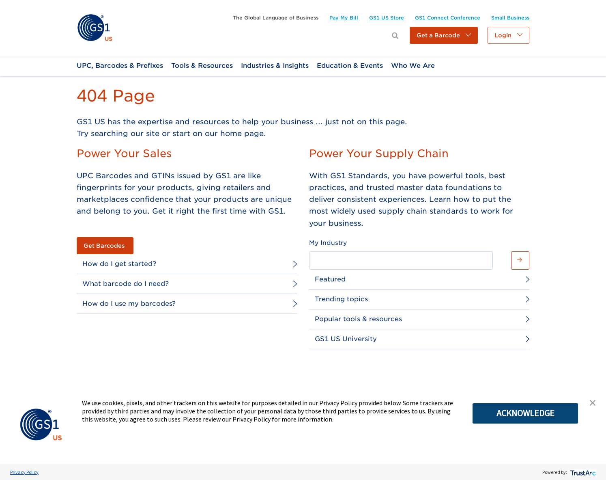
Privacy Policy (24, 472)
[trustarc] (582, 472)
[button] (443, 35)
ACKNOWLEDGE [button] (525, 413)
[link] (95, 27)
